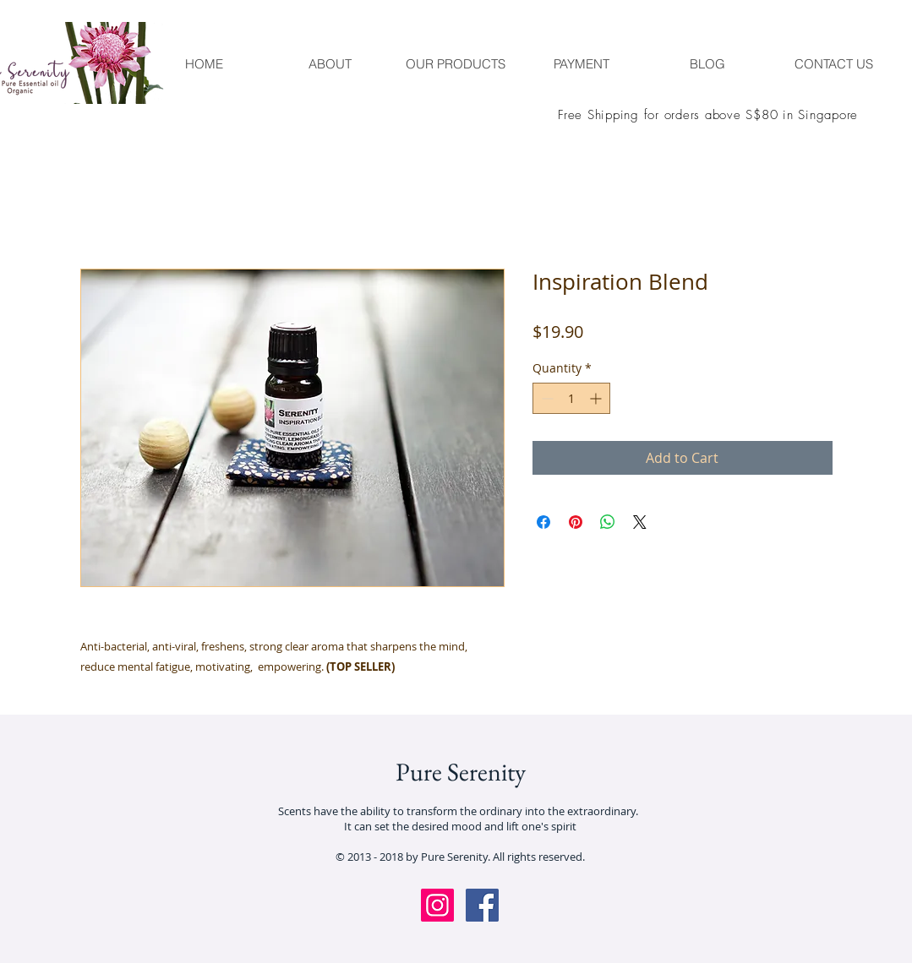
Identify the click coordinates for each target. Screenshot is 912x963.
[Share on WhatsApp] (608, 522)
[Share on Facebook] (543, 522)
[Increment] (597, 398)
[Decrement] (545, 398)
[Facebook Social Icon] (482, 905)
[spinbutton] (571, 398)
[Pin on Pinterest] (575, 522)
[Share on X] (640, 522)
